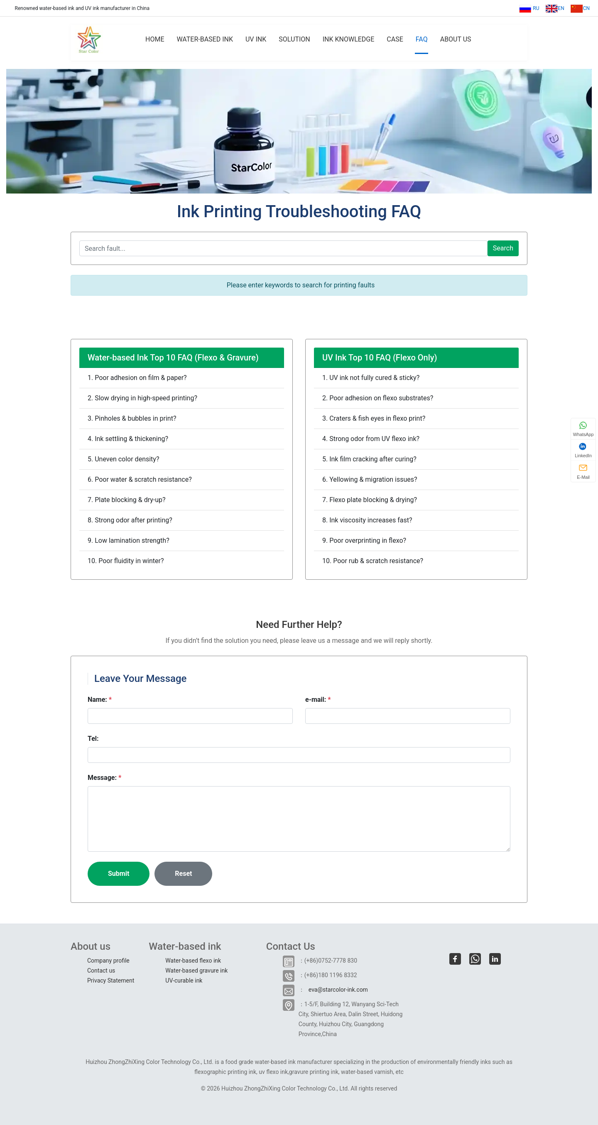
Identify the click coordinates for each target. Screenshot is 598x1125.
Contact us (101, 970)
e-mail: (318, 699)
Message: (104, 778)
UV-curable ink (183, 980)
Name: (100, 699)
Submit (118, 873)
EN (554, 8)
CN (580, 8)
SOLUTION (294, 39)
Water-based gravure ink (196, 970)
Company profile (108, 960)
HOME (154, 39)
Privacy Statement (110, 980)
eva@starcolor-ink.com (338, 989)
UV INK (255, 39)
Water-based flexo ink (193, 960)
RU (529, 8)
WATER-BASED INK (204, 39)
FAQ (422, 39)
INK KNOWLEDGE (349, 39)
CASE (395, 39)
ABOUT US (455, 39)
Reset (183, 873)
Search (503, 248)
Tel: (93, 739)
